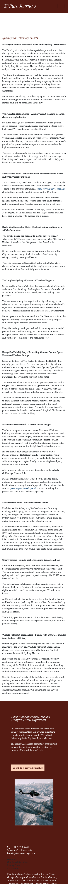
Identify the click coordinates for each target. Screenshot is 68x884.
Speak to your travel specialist (51, 189)
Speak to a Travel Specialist (27, 767)
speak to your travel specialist (24, 488)
